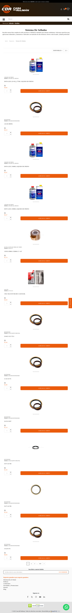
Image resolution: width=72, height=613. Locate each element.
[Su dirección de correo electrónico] (30, 572)
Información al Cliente (9, 580)
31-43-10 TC (7, 379)
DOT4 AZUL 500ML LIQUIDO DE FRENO (16, 166)
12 (66, 50)
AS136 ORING (8, 124)
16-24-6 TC (7, 548)
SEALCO (11, 248)
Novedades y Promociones (10, 585)
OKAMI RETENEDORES (14, 120)
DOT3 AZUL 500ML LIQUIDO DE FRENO (16, 209)
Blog (4, 589)
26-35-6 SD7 (7, 421)
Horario (5, 587)
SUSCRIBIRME (63, 572)
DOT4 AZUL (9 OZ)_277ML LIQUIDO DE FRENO (19, 81)
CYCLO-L (11, 290)
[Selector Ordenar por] (58, 50)
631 (40, 563)
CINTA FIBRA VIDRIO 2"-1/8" (13, 251)
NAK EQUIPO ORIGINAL (14, 333)
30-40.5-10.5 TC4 (9, 336)
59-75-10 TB (7, 463)
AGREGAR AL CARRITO (44, 90)
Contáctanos (6, 583)
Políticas (5, 581)
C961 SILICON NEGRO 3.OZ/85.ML (14, 294)
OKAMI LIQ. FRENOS (13, 78)
